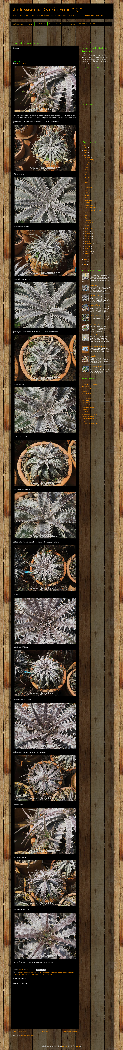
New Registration (41, 24)
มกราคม (87, 254)
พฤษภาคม (88, 243)
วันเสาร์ (87, 215)
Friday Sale (93, 274)
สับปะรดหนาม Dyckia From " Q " (47, 9)
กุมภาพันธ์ (88, 251)
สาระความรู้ (29, 24)
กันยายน (87, 233)
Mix (86, 172)
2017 (85, 155)
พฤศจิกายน (88, 228)
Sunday (87, 177)
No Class (87, 165)
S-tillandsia (85, 395)
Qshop (51, 24)
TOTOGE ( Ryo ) (86, 393)
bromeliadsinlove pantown (89, 414)
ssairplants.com (86, 421)
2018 (85, 153)
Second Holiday (89, 159)
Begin (86, 175)
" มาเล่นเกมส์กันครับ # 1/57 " (98, 366)
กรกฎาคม (88, 238)
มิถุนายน (88, 241)
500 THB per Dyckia (91, 207)
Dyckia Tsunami (20, 974)
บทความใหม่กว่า (19, 1032)
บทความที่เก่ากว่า (70, 1032)
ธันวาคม (88, 157)
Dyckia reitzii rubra (40, 972)
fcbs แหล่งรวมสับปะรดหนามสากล (91, 389)
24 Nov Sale (93, 285)
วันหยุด (87, 197)
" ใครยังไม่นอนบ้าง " (95, 325)
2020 (85, 148)
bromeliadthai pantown (88, 412)
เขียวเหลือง (88, 220)
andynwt (64, 1046)
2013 (85, 264)
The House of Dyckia (88, 407)
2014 (85, 262)
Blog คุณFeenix (86, 398)
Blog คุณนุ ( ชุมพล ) (87, 402)
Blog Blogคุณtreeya (87, 405)
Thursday (87, 185)
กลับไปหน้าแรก (18, 24)
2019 (85, 150)
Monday (87, 192)
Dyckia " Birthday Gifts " (96, 315)
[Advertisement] (46, 33)
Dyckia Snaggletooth (64, 972)
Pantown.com (86, 409)
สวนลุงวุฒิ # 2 (89, 223)
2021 (85, 145)
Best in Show (59, 24)
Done (86, 167)
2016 (85, 257)
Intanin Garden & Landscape (90, 384)
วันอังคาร (87, 190)
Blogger (78, 1046)
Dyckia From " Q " (21, 63)
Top (86, 218)
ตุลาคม (87, 231)
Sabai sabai (88, 200)
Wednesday (88, 170)
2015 (85, 259)
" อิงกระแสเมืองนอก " (96, 305)
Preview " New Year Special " (93, 210)
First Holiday (88, 162)
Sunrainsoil (85, 391)
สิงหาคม (87, 236)
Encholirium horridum (32, 974)
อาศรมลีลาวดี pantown (88, 416)
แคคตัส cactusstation (88, 418)
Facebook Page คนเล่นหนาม (90, 423)
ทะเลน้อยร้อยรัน (71, 24)
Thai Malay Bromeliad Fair (87, 24)
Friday (87, 182)
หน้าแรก (45, 1032)
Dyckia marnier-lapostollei (26, 972)
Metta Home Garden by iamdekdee (92, 382)
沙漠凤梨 (49, 974)
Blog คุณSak (85, 400)
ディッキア (42, 974)
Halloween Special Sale (96, 335)
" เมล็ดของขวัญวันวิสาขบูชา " (98, 346)
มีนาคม (87, 248)
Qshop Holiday (89, 187)
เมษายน (87, 246)
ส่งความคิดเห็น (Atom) (27, 1035)
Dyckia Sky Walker (51, 972)
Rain (86, 180)
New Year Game (94, 295)
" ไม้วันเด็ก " (93, 356)
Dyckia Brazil (85, 386)
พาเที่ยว (87, 225)
